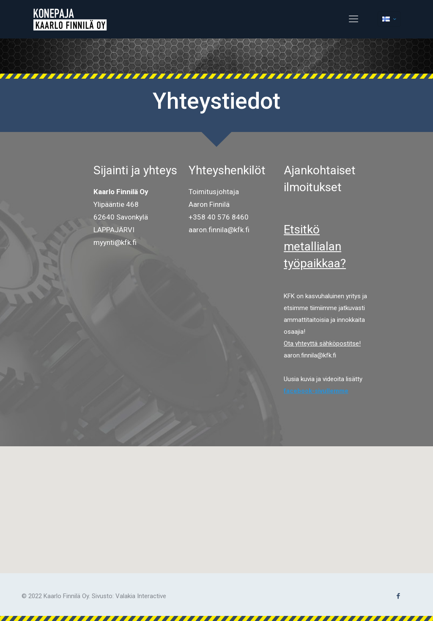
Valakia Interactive (140, 596)
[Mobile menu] (353, 19)
